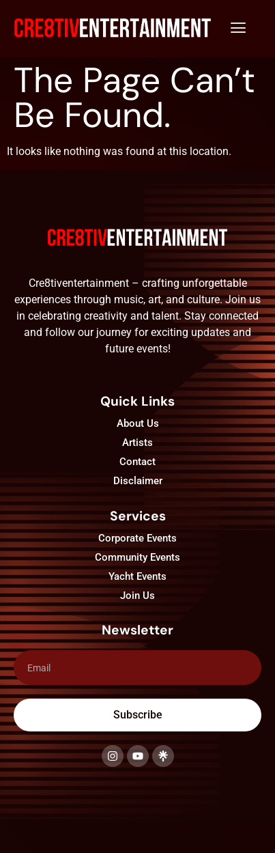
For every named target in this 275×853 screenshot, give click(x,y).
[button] (237, 28)
